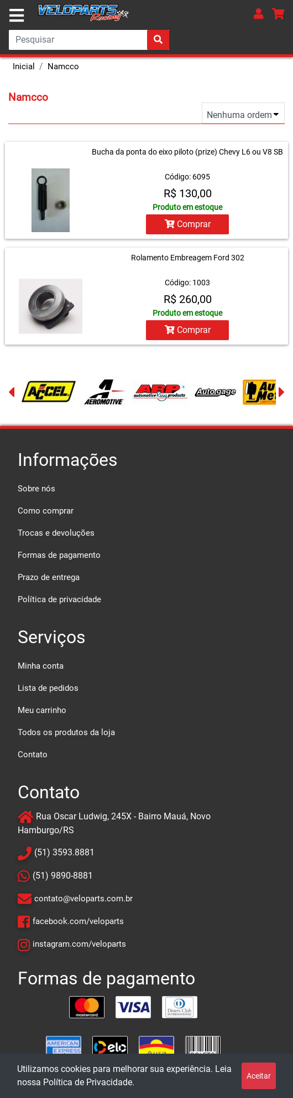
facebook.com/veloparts (78, 921)
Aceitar (259, 1075)
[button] (258, 13)
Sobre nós (36, 489)
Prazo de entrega (49, 577)
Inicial (24, 66)
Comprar (188, 224)
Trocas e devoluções (56, 533)
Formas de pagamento (59, 555)
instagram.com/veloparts (79, 944)
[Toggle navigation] (16, 15)
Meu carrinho (42, 710)
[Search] (89, 40)
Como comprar (46, 511)
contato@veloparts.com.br (83, 899)
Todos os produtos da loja (66, 732)
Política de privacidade (59, 599)
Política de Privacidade (87, 1082)
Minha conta (41, 666)
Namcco (63, 66)
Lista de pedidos (48, 688)
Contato (33, 755)
